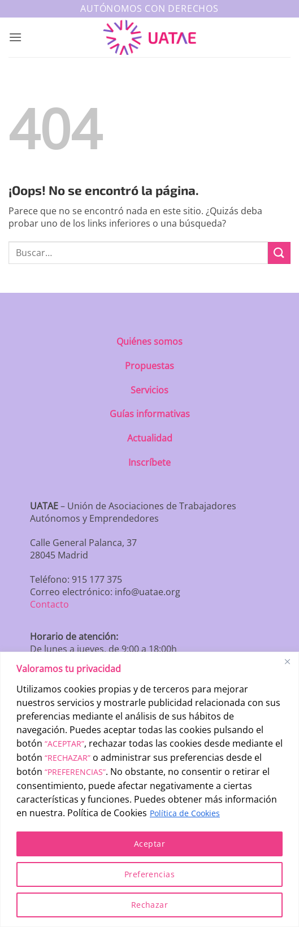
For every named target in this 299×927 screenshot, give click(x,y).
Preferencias (149, 874)
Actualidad (149, 438)
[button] (15, 37)
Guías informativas (150, 414)
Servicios (149, 390)
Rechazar (149, 904)
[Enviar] (279, 253)
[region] (149, 789)
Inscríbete (149, 462)
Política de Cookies (185, 813)
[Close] (287, 661)
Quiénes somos (149, 341)
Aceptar (149, 843)
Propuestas (149, 365)
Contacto (49, 604)
